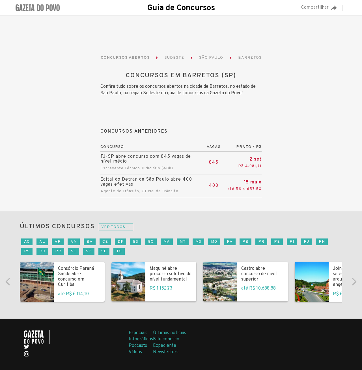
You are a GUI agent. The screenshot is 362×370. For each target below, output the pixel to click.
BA (90, 241)
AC (27, 241)
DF (120, 241)
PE (277, 241)
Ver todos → (116, 227)
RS (27, 251)
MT (183, 241)
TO (119, 251)
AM (73, 241)
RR (58, 251)
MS (198, 241)
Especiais (138, 333)
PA (230, 241)
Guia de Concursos (181, 8)
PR (261, 241)
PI (292, 241)
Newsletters (165, 352)
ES (135, 241)
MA (166, 241)
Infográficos (141, 339)
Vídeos (135, 352)
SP (89, 251)
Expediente (164, 346)
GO (151, 241)
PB (245, 241)
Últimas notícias (169, 333)
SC (73, 251)
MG (214, 241)
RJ (306, 241)
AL (42, 241)
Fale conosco (166, 339)
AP (58, 241)
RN (322, 241)
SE (104, 251)
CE (105, 241)
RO (42, 251)
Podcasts (138, 346)
